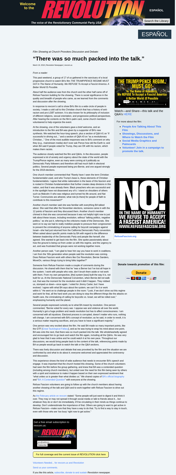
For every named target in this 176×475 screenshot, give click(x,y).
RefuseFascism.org (125, 236)
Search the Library (156, 20)
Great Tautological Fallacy (55, 329)
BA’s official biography (113, 376)
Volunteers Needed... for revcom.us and (58, 463)
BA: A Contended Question (51, 379)
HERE (128, 114)
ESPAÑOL (156, 10)
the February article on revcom (51, 396)
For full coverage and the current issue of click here (71, 454)
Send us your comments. (45, 467)
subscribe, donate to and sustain (70, 472)
